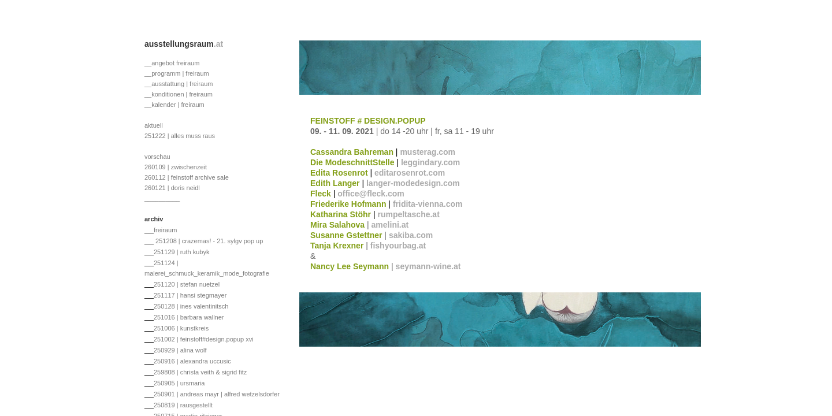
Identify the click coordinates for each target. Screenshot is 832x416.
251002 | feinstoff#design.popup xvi (204, 339)
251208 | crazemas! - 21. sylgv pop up (208, 240)
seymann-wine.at (428, 266)
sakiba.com (411, 235)
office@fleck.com (370, 193)
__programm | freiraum (176, 73)
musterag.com (427, 152)
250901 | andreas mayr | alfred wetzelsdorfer (217, 394)
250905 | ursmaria (179, 383)
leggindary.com (430, 162)
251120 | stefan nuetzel (187, 284)
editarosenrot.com (409, 172)
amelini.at (390, 224)
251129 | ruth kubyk (181, 251)
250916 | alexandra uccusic (192, 361)
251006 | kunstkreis (181, 328)
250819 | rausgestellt (183, 405)
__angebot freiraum (171, 63)
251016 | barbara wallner (189, 317)
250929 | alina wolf (180, 350)
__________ (162, 198)
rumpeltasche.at (408, 214)
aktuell (153, 125)
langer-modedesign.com (413, 183)
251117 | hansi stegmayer (190, 295)
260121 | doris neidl (172, 187)
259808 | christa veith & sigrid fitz (200, 372)
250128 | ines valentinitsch (191, 306)
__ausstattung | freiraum (178, 83)
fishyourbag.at (398, 245)
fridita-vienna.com (428, 204)
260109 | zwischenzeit (175, 167)
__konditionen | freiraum (178, 94)
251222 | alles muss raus (179, 135)
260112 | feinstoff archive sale (186, 177)
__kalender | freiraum (174, 104)
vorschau (157, 156)
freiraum (165, 229)
